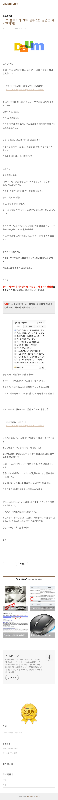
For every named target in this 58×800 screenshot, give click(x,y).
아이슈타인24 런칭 (10, 753)
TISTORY (29, 796)
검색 (52, 732)
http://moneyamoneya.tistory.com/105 (25, 425)
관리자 (38, 796)
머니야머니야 (10, 4)
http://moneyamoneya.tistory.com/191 (25, 89)
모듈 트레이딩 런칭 (10, 748)
